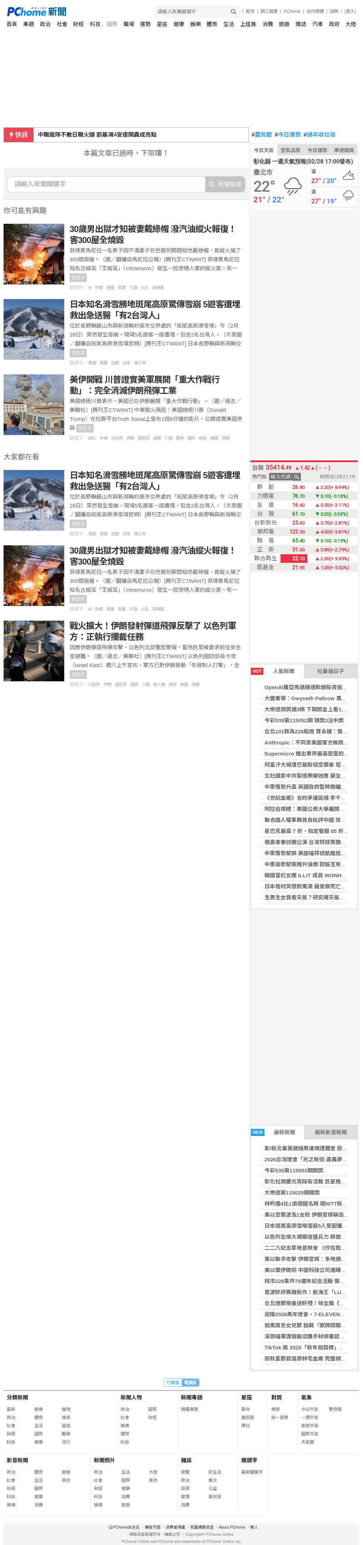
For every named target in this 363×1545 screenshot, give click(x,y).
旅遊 (284, 24)
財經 (78, 24)
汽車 (317, 24)
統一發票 (279, 1417)
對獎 (276, 1397)
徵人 (254, 1527)
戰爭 (180, 438)
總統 (203, 438)
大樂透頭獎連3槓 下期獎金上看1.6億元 (310, 709)
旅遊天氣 (309, 1425)
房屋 (110, 287)
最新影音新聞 (331, 1132)
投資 (185, 1488)
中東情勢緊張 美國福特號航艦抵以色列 (310, 853)
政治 (45, 24)
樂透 (275, 1409)
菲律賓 (158, 287)
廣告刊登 (153, 1527)
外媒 (99, 287)
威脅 (157, 438)
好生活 (214, 1472)
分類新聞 (17, 1397)
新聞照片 (104, 1460)
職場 (128, 24)
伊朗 (130, 438)
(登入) (350, 11)
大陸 (351, 24)
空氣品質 (291, 150)
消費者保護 (175, 1527)
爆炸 (191, 438)
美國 (214, 438)
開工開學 (269, 11)
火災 (144, 287)
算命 (245, 1409)
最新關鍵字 (252, 1472)
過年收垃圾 (320, 135)
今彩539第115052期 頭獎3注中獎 (304, 720)
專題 (28, 24)
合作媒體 (315, 11)
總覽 (185, 1472)
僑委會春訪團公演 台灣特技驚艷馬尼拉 (310, 842)
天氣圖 (307, 1442)
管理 (185, 1496)
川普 (168, 438)
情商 (66, 1417)
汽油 (133, 287)
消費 (267, 24)
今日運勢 (288, 135)
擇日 (245, 1425)
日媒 (115, 362)
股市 (250, 11)
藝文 (212, 1480)
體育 (212, 24)
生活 (228, 24)
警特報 (335, 1409)
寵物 (66, 1409)
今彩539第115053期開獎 (293, 1170)
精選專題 (189, 1409)
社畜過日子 (330, 671)
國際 (112, 24)
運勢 (145, 24)
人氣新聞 (272, 671)
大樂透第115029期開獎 (292, 1193)
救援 (122, 287)
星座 (162, 24)
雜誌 (301, 24)
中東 (103, 438)
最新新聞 (273, 1132)
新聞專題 (191, 1397)
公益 (212, 1488)
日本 (126, 362)
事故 (92, 362)
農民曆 (262, 135)
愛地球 (214, 1496)
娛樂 (195, 24)
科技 (95, 24)
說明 (334, 11)
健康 (178, 24)
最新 (11, 1409)
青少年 (140, 362)
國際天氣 (309, 1434)
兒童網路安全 (202, 1527)
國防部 (144, 438)
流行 (66, 1442)
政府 (334, 24)
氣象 (306, 1397)
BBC (92, 438)
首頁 (11, 24)
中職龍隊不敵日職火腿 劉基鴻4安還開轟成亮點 (97, 135)
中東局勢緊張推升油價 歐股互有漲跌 (308, 864)
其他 (66, 1480)
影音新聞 (17, 1460)
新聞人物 (131, 1397)
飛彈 (226, 438)
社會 (62, 24)
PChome (292, 11)
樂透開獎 (344, 150)
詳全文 (78, 277)
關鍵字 (249, 1460)
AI (89, 287)
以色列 (117, 438)
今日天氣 (264, 150)
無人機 (159, 684)
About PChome (232, 1527)
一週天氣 (309, 1417)
